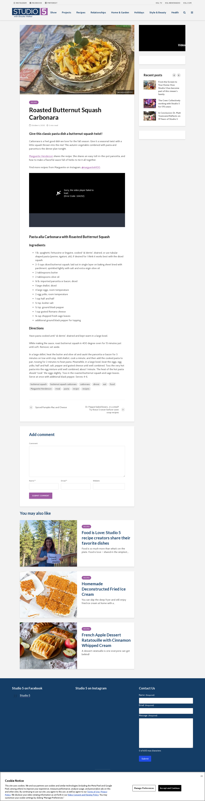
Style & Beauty (157, 12)
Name (32, 481)
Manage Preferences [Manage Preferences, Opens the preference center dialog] (144, 788)
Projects (66, 12)
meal (57, 388)
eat (104, 384)
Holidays (139, 12)
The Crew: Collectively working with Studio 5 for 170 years (169, 103)
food (112, 384)
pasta (66, 388)
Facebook (36, 3)
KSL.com (187, 3)
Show (53, 12)
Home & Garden (120, 12)
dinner (96, 384)
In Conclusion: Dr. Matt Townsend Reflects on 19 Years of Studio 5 (169, 115)
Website (96, 481)
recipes (85, 388)
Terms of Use (93, 791)
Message (148, 715)
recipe (76, 388)
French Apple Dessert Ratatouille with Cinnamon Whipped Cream (106, 640)
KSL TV (159, 3)
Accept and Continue (169, 788)
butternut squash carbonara (63, 384)
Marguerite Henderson (41, 156)
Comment (33, 443)
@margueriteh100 (91, 167)
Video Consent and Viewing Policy (83, 795)
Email (64, 481)
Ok (202, 776)
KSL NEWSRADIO (172, 3)
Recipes (80, 12)
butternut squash (39, 384)
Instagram (20, 3)
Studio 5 (25, 695)
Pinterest (51, 3)
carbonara (85, 384)
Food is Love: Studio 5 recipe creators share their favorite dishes (106, 538)
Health (175, 12)
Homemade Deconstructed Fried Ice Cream (104, 589)
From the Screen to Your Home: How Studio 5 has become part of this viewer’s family (168, 88)
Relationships (98, 12)
